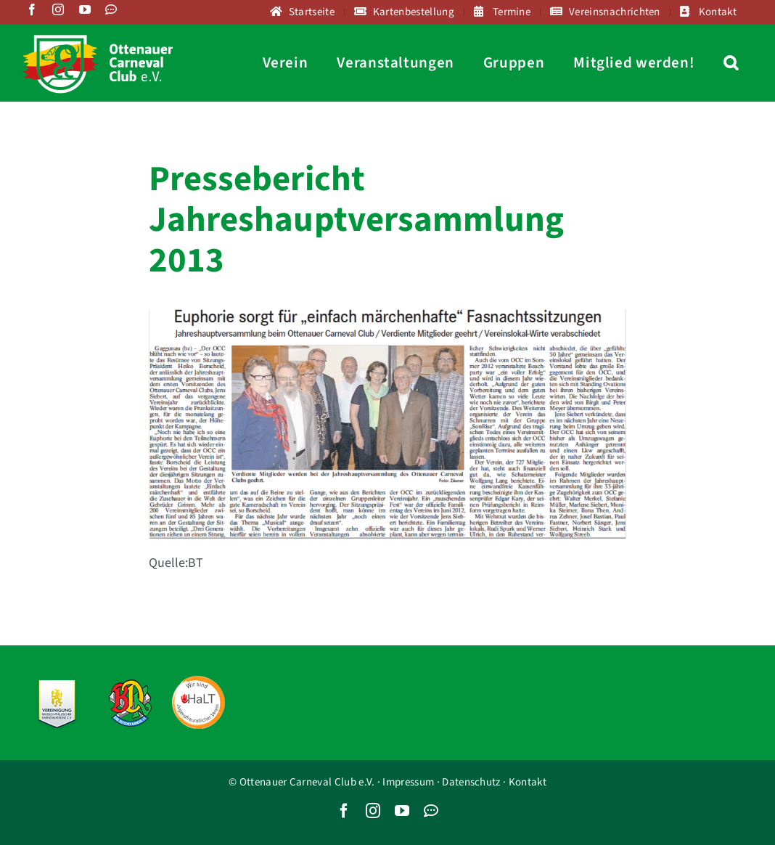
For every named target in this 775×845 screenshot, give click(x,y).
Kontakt (527, 782)
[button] (731, 63)
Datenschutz (471, 782)
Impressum (408, 782)
